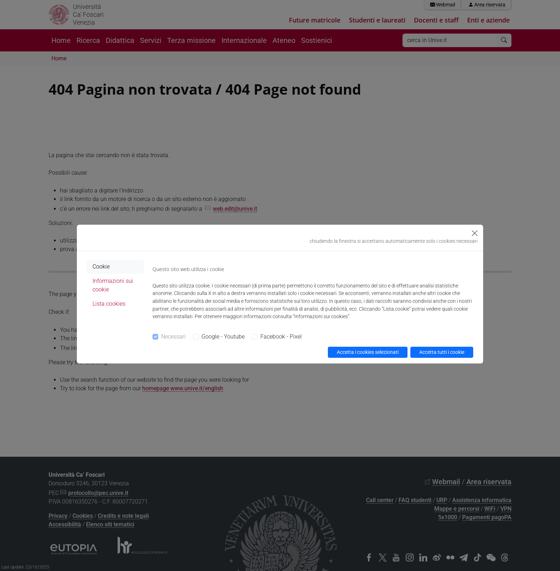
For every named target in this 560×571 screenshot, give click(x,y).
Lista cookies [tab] (108, 303)
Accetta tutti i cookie (441, 352)
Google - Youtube (223, 336)
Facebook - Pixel (281, 336)
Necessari (173, 336)
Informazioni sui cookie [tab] (112, 285)
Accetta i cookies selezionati (368, 352)
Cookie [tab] (101, 266)
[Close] (474, 233)
